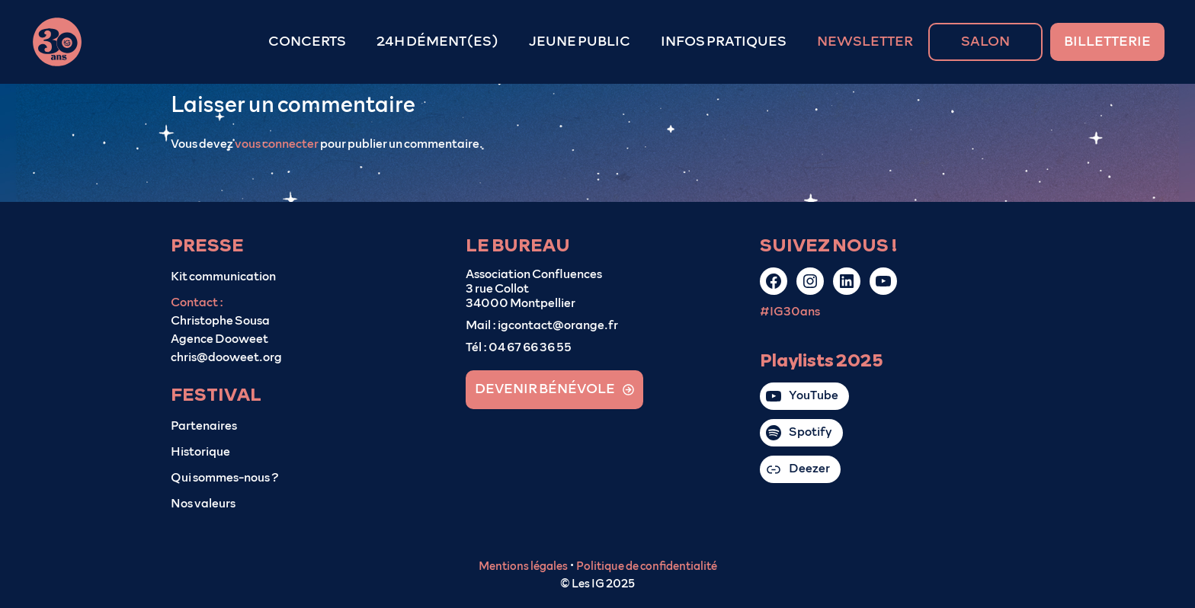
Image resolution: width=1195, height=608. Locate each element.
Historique (200, 452)
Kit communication (223, 276)
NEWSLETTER (865, 42)
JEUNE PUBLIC (579, 42)
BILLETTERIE (1107, 42)
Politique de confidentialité (646, 566)
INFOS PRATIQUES (724, 42)
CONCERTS (307, 42)
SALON (985, 42)
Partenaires (204, 426)
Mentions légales (523, 566)
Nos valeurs (203, 504)
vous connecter (277, 144)
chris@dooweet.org (226, 357)
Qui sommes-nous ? (225, 478)
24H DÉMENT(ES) (437, 42)
